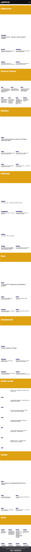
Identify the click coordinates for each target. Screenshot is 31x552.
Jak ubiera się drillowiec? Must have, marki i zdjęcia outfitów (19, 421)
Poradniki (2, 543)
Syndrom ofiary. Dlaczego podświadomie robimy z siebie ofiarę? (8, 64)
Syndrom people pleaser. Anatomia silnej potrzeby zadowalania (7, 51)
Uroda (2, 397)
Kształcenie (3, 201)
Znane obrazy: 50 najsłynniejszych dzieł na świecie (13, 483)
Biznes (12, 87)
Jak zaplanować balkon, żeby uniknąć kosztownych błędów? (8, 311)
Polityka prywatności (17, 550)
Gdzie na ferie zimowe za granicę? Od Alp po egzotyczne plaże (14, 140)
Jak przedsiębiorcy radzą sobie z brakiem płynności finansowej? (15, 89)
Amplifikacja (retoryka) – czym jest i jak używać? (7, 213)
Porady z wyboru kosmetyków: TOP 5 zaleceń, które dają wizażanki (19, 411)
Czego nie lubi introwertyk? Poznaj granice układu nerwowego (22, 64)
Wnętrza (17, 309)
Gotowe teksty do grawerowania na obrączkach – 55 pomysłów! (18, 431)
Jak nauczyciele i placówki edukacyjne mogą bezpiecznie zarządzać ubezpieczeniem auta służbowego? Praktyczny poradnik (19, 534)
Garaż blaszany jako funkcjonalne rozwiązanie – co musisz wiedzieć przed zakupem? (11, 533)
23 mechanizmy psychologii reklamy (26, 100)
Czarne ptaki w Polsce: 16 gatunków (7, 235)
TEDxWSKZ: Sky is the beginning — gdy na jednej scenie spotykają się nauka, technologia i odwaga (7, 248)
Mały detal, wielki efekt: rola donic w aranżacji (22, 311)
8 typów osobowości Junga (9, 348)
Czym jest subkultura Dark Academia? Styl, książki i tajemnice (23, 51)
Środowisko (3, 234)
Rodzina (2, 137)
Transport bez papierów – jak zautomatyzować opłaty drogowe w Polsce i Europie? (25, 90)
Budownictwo (3, 309)
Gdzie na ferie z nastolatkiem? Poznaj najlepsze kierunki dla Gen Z (8, 153)
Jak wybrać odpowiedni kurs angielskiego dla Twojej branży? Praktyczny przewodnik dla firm (19, 101)
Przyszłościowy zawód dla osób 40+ (26, 532)
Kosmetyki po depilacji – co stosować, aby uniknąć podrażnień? (20, 401)
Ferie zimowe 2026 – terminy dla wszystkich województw (11, 202)
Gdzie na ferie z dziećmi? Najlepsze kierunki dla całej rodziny (7, 166)
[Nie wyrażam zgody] (29, 549)
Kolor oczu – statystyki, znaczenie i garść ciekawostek (20, 391)
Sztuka (2, 481)
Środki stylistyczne (4, 211)
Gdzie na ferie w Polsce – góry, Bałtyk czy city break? (23, 166)
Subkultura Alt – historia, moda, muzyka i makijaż (13, 37)
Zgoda (12, 550)
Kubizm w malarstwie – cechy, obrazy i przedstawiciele (23, 510)
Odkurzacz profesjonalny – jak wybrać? (4, 532)
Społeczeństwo (3, 35)
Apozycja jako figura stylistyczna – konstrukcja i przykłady (22, 213)
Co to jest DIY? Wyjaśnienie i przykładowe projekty (13, 285)
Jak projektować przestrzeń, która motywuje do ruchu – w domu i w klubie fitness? (4, 101)
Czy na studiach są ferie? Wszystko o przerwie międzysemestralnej (22, 248)
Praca (2, 87)
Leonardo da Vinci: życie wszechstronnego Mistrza (6, 497)
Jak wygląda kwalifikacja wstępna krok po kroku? (4, 546)
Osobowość (3, 49)
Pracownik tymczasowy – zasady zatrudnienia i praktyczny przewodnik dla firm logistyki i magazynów (5, 90)
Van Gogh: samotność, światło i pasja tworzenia (22, 497)
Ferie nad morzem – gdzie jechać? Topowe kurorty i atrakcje (22, 153)
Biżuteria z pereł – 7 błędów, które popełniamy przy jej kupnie (18, 441)
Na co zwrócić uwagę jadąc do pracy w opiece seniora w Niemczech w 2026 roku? (11, 101)
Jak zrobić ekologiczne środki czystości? (21, 299)
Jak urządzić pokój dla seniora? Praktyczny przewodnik (7, 299)
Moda (2, 427)
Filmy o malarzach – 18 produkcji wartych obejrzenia (7, 510)
